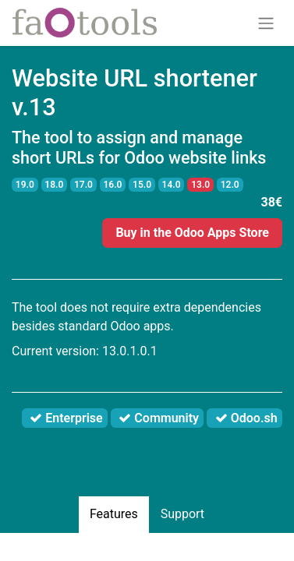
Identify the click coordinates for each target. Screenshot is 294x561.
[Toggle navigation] (266, 23)
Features (114, 513)
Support (182, 513)
